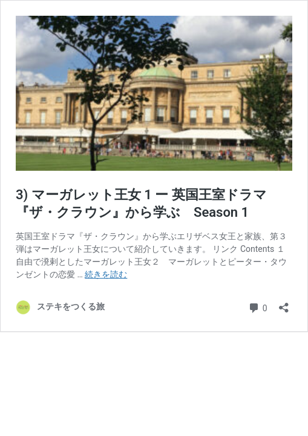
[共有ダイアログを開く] (283, 303)
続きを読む (106, 274)
